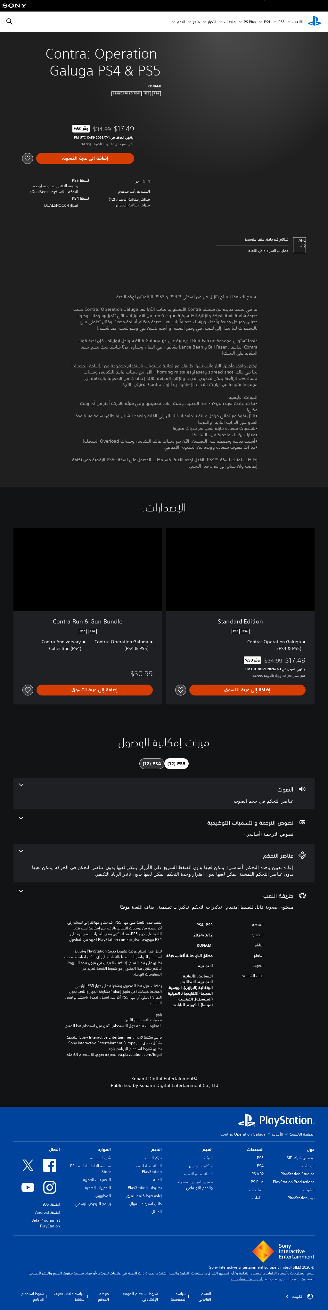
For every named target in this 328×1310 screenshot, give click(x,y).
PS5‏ (281, 22)
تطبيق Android (47, 1212)
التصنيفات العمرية (97, 1179)
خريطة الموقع (103, 1296)
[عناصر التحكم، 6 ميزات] (164, 863)
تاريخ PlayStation (301, 1198)
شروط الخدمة (100, 1158)
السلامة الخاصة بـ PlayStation (148, 1168)
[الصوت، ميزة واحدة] (164, 793)
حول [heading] (311, 1149)
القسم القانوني (205, 1296)
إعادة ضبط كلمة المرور (144, 1195)
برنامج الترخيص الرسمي (93, 1203)
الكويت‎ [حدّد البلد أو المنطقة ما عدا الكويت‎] (299, 1296)
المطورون (103, 1195)
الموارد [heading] (104, 1149)
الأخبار (212, 22)
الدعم (181, 22)
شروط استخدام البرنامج (32, 1296)
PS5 (260, 1158)
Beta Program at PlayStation (45, 1223)
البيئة (208, 1158)
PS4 (267, 22)
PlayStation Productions (294, 1182)
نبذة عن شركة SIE (301, 1158)
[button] (133, 205)
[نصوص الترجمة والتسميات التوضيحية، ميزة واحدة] (164, 827)
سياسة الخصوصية (178, 1296)
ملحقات (230, 22)
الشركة (309, 1190)
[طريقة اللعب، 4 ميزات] (164, 900)
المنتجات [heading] (255, 1149)
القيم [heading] (207, 1149)
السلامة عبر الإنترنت (197, 1174)
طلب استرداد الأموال (145, 1203)
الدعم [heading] (156, 1149)
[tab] (176, 763)
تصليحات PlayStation (145, 1187)
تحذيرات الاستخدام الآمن (143, 1020)
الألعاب (297, 22)
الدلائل (157, 1211)
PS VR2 (257, 1174)
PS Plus (250, 22)
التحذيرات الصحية (98, 1187)
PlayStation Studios (298, 1174)
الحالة (157, 1179)
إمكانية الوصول (201, 1166)
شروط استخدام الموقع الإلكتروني (140, 1296)
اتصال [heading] (54, 1149)
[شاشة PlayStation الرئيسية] (315, 21)
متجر (196, 22)
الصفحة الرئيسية (302, 1134)
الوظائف (308, 1166)
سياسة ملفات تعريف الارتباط (70, 1296)
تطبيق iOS (51, 1204)
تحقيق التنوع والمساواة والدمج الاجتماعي (195, 1184)
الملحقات (256, 1190)
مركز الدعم (153, 1158)
